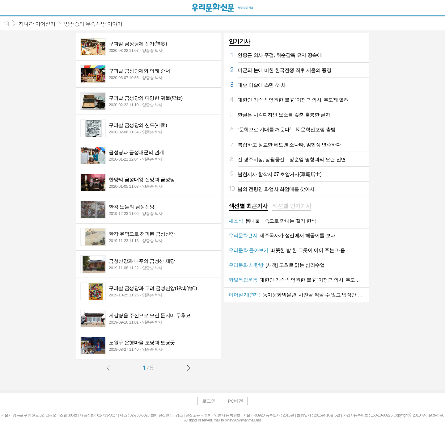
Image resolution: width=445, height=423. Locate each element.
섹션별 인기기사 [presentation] (292, 206)
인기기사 (239, 41)
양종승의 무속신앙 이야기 (93, 24)
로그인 (209, 401)
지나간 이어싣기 (37, 24)
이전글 (108, 367)
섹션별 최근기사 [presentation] (248, 206)
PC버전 (235, 401)
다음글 (188, 367)
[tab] (248, 207)
